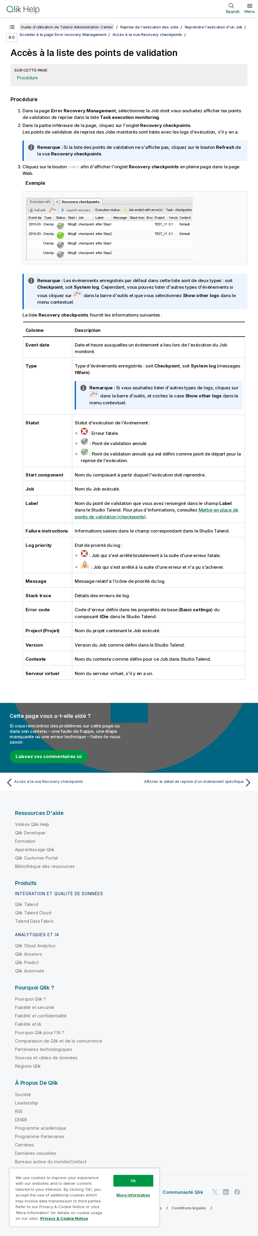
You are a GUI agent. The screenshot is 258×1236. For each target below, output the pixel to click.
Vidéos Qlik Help (32, 824)
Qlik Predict (27, 962)
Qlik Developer (30, 832)
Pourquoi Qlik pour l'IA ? (39, 1032)
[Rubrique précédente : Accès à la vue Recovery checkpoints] (65, 782)
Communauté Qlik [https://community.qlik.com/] (183, 1192)
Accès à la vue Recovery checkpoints (147, 34)
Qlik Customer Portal (36, 857)
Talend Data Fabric (34, 921)
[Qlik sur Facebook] (237, 1191)
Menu (249, 11)
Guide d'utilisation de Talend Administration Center (67, 27)
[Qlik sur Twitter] (214, 1191)
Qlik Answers (28, 954)
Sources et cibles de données (46, 1057)
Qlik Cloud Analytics (35, 945)
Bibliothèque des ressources (45, 866)
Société (23, 1094)
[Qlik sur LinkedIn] (225, 1191)
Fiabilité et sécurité (34, 1007)
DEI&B (21, 1119)
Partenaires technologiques (43, 1049)
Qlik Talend (26, 904)
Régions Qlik (28, 1066)
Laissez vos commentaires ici (49, 756)
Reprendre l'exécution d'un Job (214, 27)
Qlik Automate (29, 970)
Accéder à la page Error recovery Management (63, 34)
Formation (25, 841)
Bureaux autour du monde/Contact (50, 1161)
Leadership (26, 1102)
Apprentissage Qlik (34, 849)
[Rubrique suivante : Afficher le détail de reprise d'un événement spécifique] (192, 782)
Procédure (27, 77)
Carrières (24, 1144)
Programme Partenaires (39, 1136)
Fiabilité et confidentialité (41, 1015)
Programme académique (40, 1128)
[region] (84, 1197)
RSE (19, 1111)
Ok (133, 1180)
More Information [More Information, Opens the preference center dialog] (133, 1195)
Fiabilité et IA (28, 1024)
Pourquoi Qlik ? (30, 998)
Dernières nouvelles (35, 1153)
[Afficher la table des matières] (12, 27)
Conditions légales (189, 1208)
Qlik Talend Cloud (33, 912)
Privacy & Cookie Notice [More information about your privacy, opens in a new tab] (64, 1218)
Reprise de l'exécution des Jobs (149, 27)
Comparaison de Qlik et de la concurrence (58, 1040)
